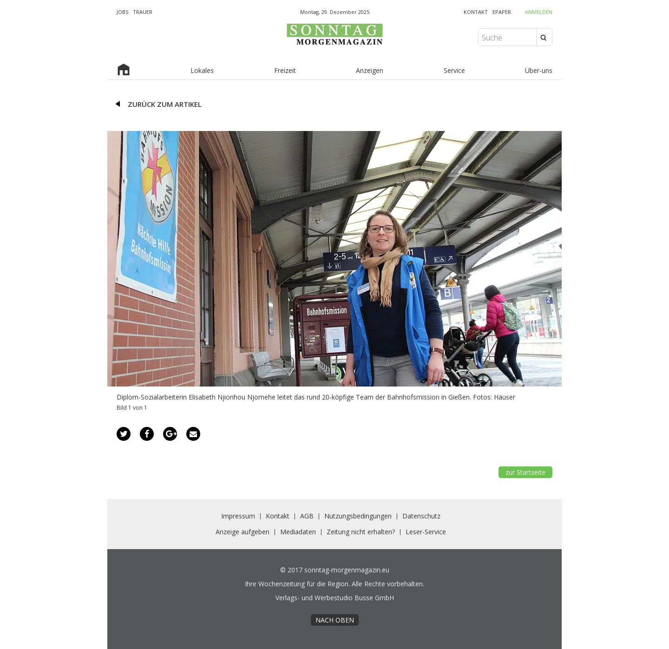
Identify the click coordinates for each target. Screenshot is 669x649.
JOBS (122, 11)
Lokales (202, 70)
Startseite (124, 71)
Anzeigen (369, 70)
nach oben (334, 620)
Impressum (238, 515)
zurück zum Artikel (165, 104)
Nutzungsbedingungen (358, 515)
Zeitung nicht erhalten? (361, 531)
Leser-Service (426, 531)
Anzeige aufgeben (242, 531)
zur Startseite (525, 472)
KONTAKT (476, 11)
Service (454, 70)
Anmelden (538, 11)
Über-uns (538, 70)
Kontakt (277, 515)
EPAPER (501, 11)
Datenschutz (421, 515)
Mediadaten (298, 531)
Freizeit (285, 70)
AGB (307, 515)
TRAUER (142, 11)
